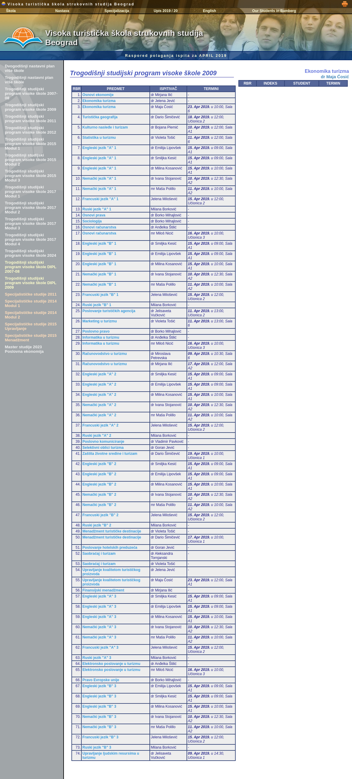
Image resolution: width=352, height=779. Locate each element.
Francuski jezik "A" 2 (100, 425)
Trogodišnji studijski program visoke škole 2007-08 (31, 93)
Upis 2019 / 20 (166, 11)
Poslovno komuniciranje (103, 441)
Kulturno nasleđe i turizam (105, 127)
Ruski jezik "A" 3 (96, 658)
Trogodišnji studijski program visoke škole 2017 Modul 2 (30, 207)
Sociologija (92, 221)
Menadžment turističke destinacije (111, 531)
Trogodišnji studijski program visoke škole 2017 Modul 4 (30, 239)
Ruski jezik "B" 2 (96, 525)
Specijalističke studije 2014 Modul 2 (31, 314)
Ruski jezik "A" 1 (96, 209)
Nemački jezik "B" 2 (99, 494)
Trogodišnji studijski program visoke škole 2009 (30, 107)
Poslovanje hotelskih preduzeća (109, 547)
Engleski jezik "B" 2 (99, 464)
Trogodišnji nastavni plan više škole (29, 79)
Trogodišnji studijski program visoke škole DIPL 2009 (30, 283)
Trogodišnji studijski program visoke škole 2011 (30, 118)
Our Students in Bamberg (274, 11)
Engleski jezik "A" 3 (99, 596)
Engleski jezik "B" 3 (99, 686)
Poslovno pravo (95, 331)
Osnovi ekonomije (97, 95)
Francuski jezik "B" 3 (100, 737)
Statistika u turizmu (99, 137)
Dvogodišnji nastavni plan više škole (30, 68)
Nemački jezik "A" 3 (99, 627)
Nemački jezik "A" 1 (99, 178)
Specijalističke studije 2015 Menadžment (31, 337)
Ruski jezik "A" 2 (96, 435)
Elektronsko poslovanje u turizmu (111, 664)
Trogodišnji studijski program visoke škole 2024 (30, 253)
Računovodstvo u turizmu (104, 354)
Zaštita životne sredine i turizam (109, 454)
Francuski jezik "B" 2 (100, 515)
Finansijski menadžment (103, 590)
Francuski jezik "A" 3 (100, 647)
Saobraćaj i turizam (98, 553)
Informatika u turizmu (100, 337)
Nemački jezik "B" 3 (99, 717)
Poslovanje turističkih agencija (108, 311)
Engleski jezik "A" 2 (99, 374)
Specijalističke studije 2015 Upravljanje (31, 326)
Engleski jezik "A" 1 (99, 148)
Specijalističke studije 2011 (31, 294)
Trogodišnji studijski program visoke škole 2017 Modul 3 (30, 223)
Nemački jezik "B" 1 (99, 274)
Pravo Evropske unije (100, 680)
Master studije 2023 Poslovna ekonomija (24, 349)
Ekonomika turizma (98, 101)
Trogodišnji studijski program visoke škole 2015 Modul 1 (30, 144)
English (209, 11)
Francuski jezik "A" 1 (100, 199)
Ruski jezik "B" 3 (96, 747)
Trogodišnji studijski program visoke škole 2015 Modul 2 (30, 159)
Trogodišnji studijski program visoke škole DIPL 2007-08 (30, 267)
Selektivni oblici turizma (103, 447)
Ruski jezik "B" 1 (96, 305)
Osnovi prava (93, 215)
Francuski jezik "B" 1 (100, 295)
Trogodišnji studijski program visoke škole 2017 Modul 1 (30, 191)
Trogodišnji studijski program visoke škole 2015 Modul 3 (30, 175)
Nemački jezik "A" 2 (99, 405)
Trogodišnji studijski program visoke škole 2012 (30, 130)
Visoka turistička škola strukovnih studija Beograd (67, 4)
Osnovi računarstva (99, 227)
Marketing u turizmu (99, 321)
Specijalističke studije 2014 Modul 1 (31, 303)
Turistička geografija (99, 117)
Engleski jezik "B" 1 (99, 243)
